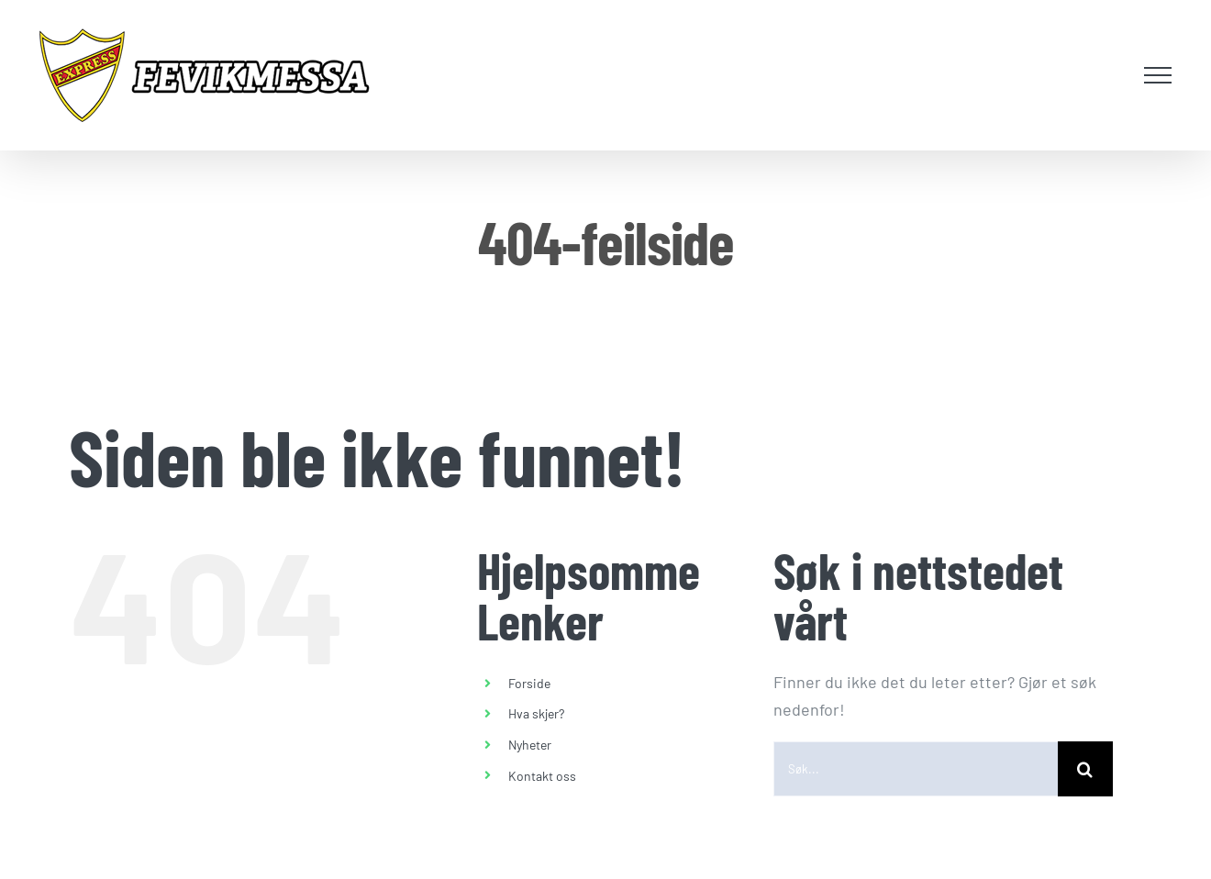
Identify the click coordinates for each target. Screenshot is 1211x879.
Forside (529, 683)
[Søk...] (915, 768)
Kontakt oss (542, 776)
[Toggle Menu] (1158, 75)
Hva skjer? (536, 713)
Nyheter (529, 744)
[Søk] (1085, 768)
